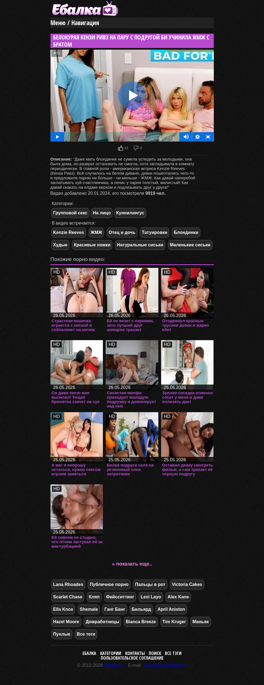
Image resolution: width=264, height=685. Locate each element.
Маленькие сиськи (190, 244)
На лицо (102, 212)
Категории (110, 653)
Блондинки (186, 232)
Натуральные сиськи (140, 244)
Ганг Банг (114, 609)
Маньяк (200, 621)
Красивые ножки (92, 244)
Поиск (155, 653)
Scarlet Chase (67, 597)
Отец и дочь (122, 232)
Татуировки (154, 232)
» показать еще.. (132, 564)
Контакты (135, 653)
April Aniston (171, 609)
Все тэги (173, 653)
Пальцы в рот (150, 584)
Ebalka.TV (114, 665)
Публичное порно (109, 584)
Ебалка (89, 653)
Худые (60, 244)
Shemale (89, 609)
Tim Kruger (174, 621)
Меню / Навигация (74, 22)
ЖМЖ (96, 232)
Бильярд (141, 609)
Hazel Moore (66, 621)
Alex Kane (178, 597)
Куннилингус (130, 212)
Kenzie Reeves (68, 232)
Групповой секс (70, 212)
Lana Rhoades (68, 584)
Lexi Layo (151, 597)
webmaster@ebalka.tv (165, 665)
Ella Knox (63, 609)
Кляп (94, 597)
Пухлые (61, 634)
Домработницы (102, 621)
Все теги (86, 634)
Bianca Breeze (141, 621)
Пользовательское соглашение (132, 658)
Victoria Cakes (187, 584)
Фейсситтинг (120, 597)
